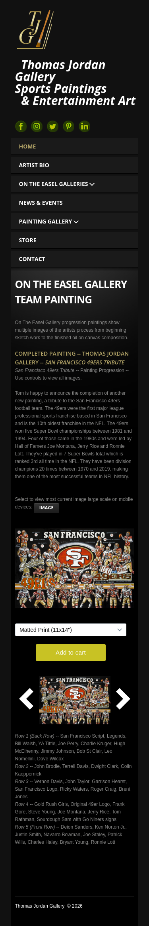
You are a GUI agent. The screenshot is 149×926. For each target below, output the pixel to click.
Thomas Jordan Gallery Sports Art (34, 29)
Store (28, 240)
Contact (32, 259)
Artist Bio (34, 165)
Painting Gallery (49, 221)
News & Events (41, 202)
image (46, 507)
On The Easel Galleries (57, 184)
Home (27, 146)
